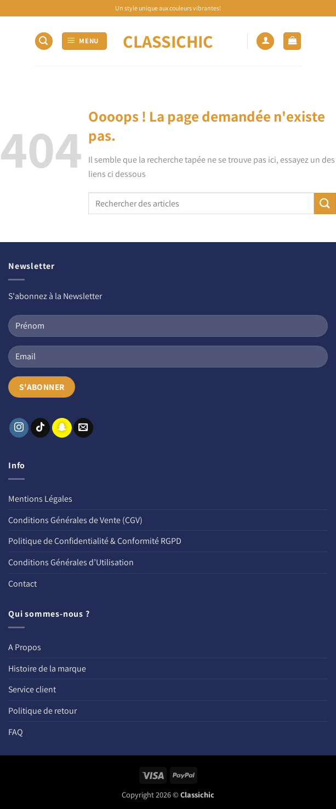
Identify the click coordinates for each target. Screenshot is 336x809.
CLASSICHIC (168, 41)
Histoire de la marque (47, 668)
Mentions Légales (40, 498)
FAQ (15, 732)
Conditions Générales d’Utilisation (71, 562)
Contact (22, 583)
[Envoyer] (325, 203)
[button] (44, 41)
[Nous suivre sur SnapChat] (62, 428)
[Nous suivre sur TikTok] (40, 428)
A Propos (24, 647)
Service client (32, 689)
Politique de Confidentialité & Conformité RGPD (94, 541)
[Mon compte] (265, 41)
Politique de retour (42, 710)
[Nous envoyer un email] (83, 428)
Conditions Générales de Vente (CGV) (75, 520)
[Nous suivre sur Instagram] (19, 428)
